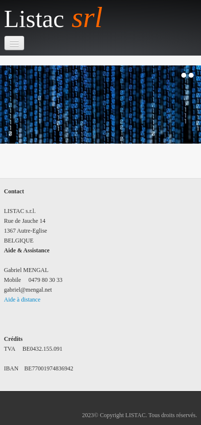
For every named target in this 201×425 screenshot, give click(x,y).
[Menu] (14, 43)
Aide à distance (22, 299)
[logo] (57, 18)
